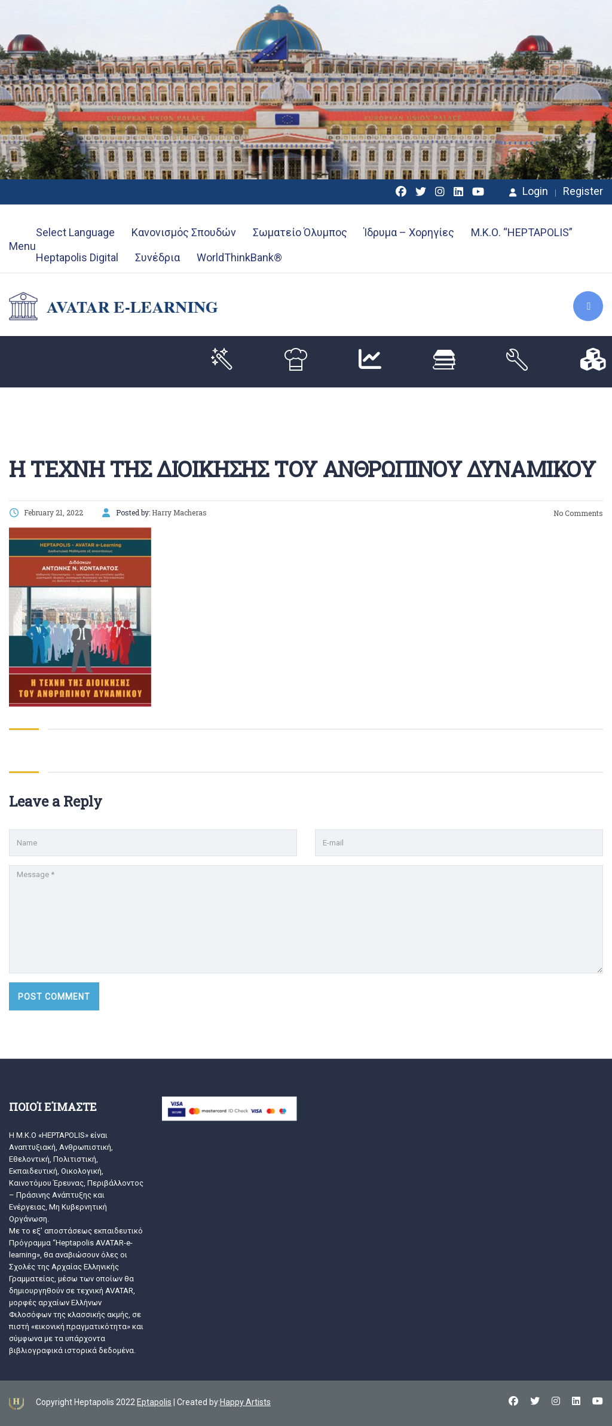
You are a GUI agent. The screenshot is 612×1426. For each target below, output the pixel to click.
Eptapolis (154, 1402)
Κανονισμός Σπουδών (183, 232)
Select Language (75, 232)
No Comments (577, 513)
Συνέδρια (157, 257)
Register (583, 191)
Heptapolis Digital (77, 257)
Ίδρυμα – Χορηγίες (409, 232)
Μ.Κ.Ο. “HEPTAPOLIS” (522, 232)
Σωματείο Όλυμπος (300, 232)
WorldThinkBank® (239, 257)
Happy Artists (245, 1402)
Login (528, 191)
